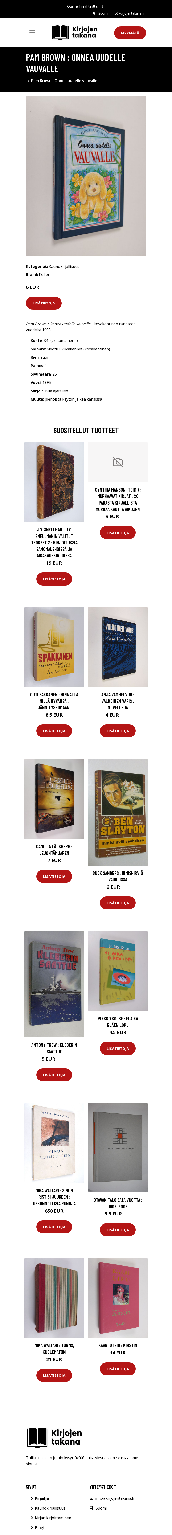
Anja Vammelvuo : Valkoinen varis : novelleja (117, 700)
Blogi (39, 1527)
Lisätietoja (44, 303)
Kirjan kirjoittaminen (53, 1517)
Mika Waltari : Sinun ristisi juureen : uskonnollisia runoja (54, 1196)
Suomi (103, 13)
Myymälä (130, 32)
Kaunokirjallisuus (64, 266)
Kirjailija (42, 1498)
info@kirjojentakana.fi (127, 13)
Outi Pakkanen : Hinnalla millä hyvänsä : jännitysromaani (54, 700)
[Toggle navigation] (32, 32)
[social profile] (102, 6)
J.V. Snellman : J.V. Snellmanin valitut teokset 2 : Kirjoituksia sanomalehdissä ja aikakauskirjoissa (54, 542)
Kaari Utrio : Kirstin (117, 1345)
